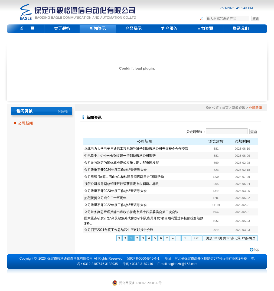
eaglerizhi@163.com (182, 264)
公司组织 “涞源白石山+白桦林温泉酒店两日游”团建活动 (124, 177)
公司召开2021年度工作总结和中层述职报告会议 (118, 230)
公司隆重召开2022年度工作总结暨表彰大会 (115, 205)
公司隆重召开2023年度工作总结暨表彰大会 (115, 191)
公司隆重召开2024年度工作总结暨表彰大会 (115, 170)
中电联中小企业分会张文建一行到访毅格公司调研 (120, 156)
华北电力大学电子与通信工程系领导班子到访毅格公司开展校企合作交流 (136, 149)
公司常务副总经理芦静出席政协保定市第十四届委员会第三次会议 (131, 212)
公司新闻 (25, 123)
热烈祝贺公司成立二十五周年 (105, 198)
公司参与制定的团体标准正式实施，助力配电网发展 (121, 163)
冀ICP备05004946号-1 (143, 258)
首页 (225, 108)
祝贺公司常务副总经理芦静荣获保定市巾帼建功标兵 (121, 184)
